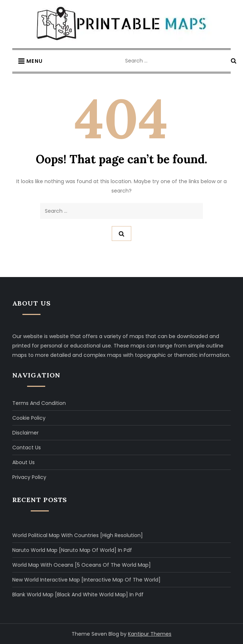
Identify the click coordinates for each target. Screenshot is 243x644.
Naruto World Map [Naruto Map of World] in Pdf (72, 550)
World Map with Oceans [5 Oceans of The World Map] (81, 565)
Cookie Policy (29, 418)
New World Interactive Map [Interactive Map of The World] (86, 579)
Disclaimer (25, 432)
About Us (23, 462)
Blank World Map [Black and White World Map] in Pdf (78, 594)
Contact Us (26, 447)
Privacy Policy (29, 477)
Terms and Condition (39, 403)
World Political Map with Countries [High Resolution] (77, 535)
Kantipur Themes (149, 633)
